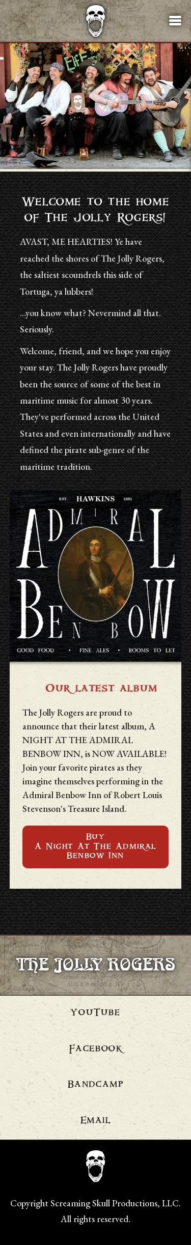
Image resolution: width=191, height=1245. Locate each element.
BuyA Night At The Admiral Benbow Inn (95, 846)
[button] (175, 21)
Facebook (95, 1049)
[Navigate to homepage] (95, 21)
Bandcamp (96, 1085)
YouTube (95, 1013)
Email (95, 1121)
